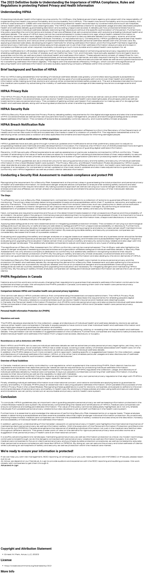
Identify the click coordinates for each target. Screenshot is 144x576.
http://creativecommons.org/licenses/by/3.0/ (28, 565)
